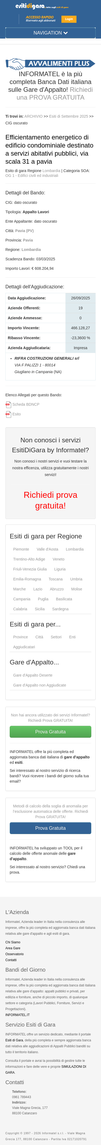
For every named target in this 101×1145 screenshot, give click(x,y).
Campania (21, 599)
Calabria (20, 609)
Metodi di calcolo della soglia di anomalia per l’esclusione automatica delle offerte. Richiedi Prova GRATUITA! (50, 811)
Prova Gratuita (50, 731)
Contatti (10, 960)
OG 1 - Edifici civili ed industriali (31, 175)
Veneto (59, 559)
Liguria (60, 569)
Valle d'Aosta (47, 549)
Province (20, 637)
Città (39, 637)
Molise (76, 589)
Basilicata (64, 599)
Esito (16, 414)
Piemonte (21, 549)
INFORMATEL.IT (17, 1015)
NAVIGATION (50, 33)
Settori (56, 637)
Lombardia (51, 171)
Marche (19, 589)
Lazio (37, 589)
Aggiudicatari (24, 647)
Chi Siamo (12, 942)
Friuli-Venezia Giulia (30, 569)
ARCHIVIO (34, 116)
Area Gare (12, 948)
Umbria (76, 579)
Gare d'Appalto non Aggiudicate (39, 685)
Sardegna (60, 609)
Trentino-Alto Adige (29, 559)
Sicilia (40, 609)
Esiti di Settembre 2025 (69, 116)
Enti (72, 637)
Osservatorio (14, 954)
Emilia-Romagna (27, 579)
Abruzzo (57, 589)
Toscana (55, 579)
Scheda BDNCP (25, 404)
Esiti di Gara (14, 1040)
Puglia (43, 599)
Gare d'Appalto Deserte (33, 675)
